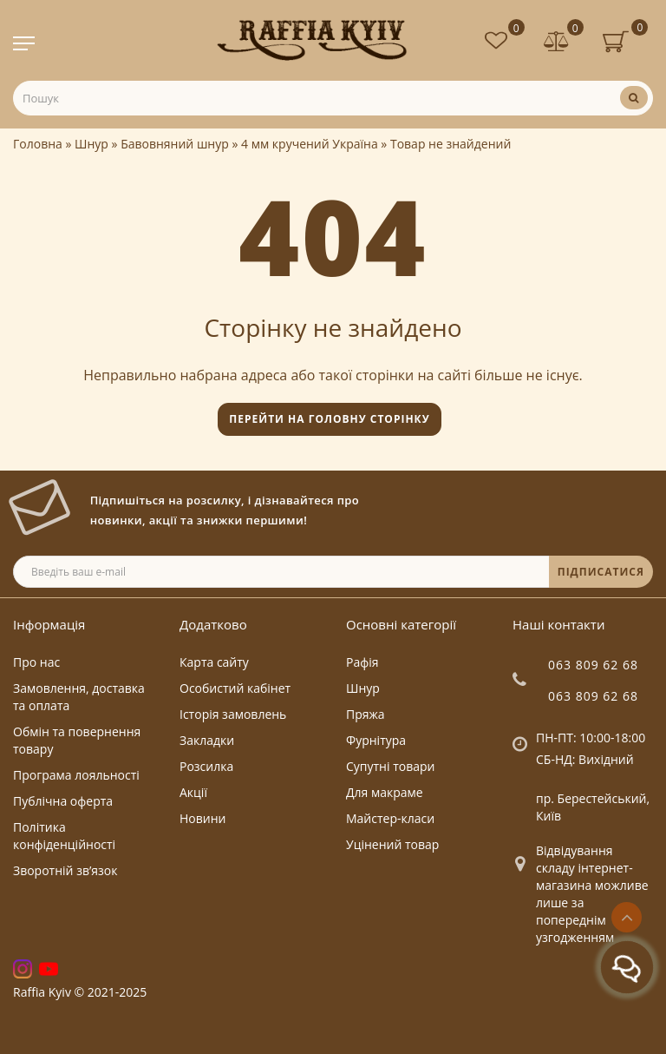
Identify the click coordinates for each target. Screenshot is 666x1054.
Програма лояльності (76, 775)
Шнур (91, 143)
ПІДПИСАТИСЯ (601, 571)
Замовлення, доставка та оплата (79, 697)
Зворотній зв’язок (65, 870)
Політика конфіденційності (64, 836)
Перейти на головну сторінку (329, 419)
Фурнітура (376, 740)
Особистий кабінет (235, 688)
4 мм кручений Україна (309, 143)
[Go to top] (626, 917)
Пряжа (365, 714)
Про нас (36, 662)
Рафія (362, 662)
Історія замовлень (233, 714)
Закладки (207, 740)
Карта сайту (214, 662)
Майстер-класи (390, 818)
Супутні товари (390, 766)
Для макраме (384, 792)
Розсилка (206, 766)
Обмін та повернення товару (76, 740)
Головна (37, 143)
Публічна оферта (63, 801)
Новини (202, 818)
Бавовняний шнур (175, 143)
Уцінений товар (392, 844)
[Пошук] (634, 97)
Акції (193, 792)
